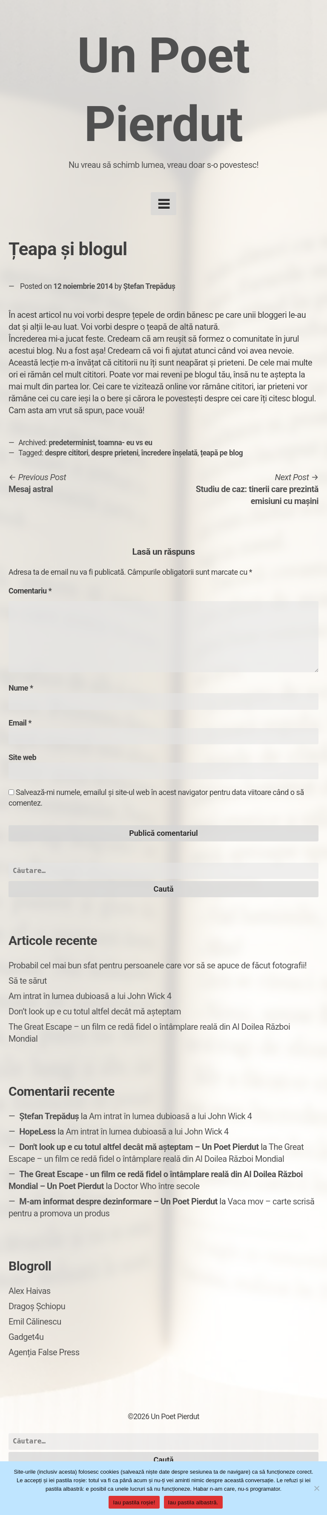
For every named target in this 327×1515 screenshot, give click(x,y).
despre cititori (67, 453)
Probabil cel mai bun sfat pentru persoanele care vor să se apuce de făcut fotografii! (158, 965)
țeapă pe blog (221, 453)
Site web (22, 757)
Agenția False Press (44, 1352)
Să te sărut (28, 981)
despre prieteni (114, 453)
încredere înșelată (169, 453)
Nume (21, 687)
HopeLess (37, 1131)
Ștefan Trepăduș (149, 286)
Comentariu (30, 590)
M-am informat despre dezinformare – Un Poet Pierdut (118, 1201)
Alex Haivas (30, 1291)
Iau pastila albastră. (193, 1502)
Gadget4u (26, 1337)
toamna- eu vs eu (125, 442)
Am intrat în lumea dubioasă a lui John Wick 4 (90, 996)
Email (20, 722)
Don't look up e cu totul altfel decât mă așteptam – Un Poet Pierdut (139, 1147)
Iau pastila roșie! (134, 1502)
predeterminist (72, 442)
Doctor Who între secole (157, 1186)
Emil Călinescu (35, 1321)
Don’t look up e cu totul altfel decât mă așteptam (95, 1011)
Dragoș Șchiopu (37, 1306)
